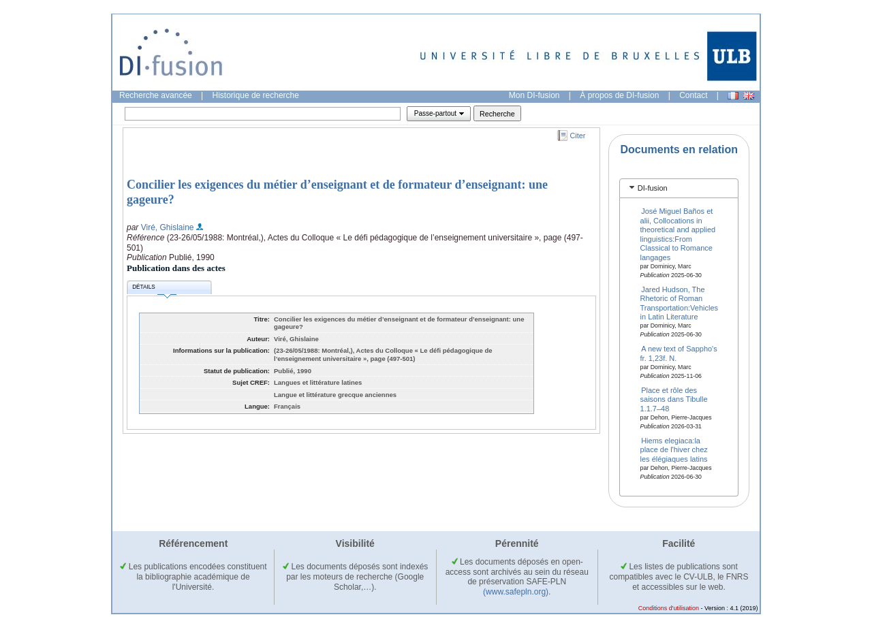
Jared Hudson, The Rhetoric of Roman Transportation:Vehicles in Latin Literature (679, 302)
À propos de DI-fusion (619, 95)
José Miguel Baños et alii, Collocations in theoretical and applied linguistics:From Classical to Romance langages (678, 234)
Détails (154, 289)
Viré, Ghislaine (167, 227)
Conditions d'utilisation (668, 608)
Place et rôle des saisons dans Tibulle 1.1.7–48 (674, 398)
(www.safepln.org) (515, 592)
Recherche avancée (155, 95)
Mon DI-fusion (534, 95)
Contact (693, 95)
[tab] (678, 188)
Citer (578, 135)
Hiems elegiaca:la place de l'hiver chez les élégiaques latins (674, 449)
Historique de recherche (256, 95)
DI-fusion (653, 188)
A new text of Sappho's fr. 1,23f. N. (678, 353)
